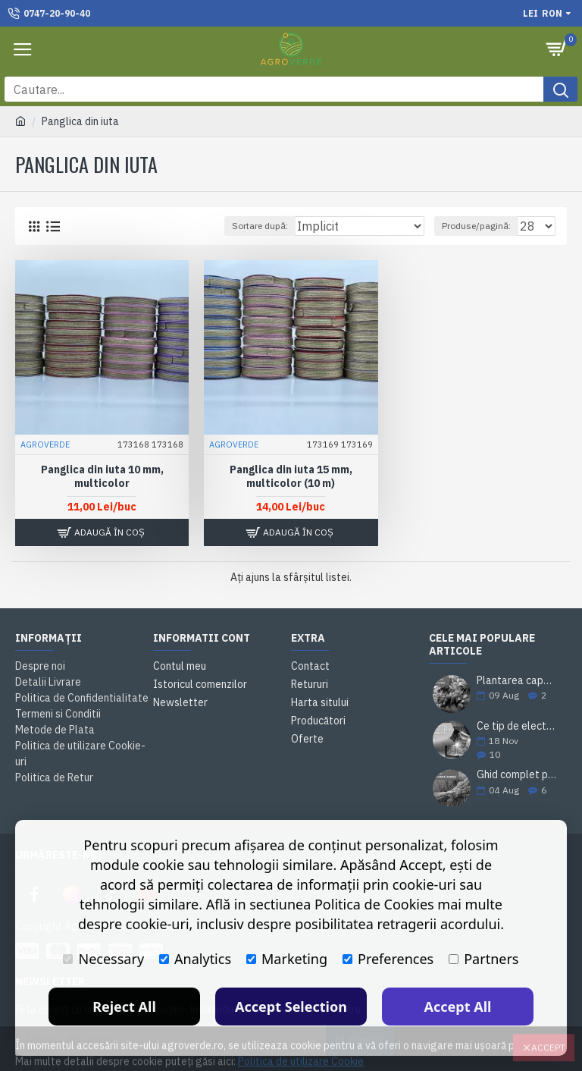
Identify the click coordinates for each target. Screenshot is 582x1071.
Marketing (286, 959)
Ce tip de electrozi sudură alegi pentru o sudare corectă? (517, 726)
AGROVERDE (45, 444)
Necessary (103, 959)
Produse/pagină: (476, 225)
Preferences (388, 959)
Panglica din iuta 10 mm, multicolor (102, 476)
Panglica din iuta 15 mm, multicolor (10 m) (291, 476)
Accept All (458, 1006)
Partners (483, 959)
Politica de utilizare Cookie (301, 1051)
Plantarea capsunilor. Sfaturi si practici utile (517, 680)
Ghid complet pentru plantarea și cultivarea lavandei (517, 774)
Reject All (124, 1006)
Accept (548, 1037)
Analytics (195, 959)
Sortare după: (260, 225)
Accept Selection (291, 1006)
